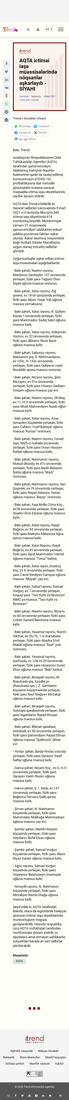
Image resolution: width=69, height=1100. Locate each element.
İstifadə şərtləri (15, 1063)
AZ (47, 29)
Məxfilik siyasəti (40, 1063)
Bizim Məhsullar (30, 1057)
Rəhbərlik (9, 1057)
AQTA (19, 961)
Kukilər (59, 1063)
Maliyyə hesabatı (48, 1051)
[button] (6, 63)
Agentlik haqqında (21, 1051)
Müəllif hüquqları (55, 1057)
